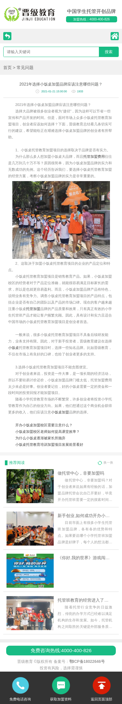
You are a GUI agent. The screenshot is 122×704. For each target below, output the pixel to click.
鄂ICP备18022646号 (87, 661)
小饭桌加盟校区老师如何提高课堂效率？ (47, 431)
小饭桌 (13, 348)
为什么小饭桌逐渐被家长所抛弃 (40, 438)
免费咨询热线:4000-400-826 (61, 650)
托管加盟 (33, 309)
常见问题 (25, 67)
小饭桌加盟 (60, 412)
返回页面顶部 (101, 699)
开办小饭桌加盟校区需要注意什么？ (44, 425)
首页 (7, 67)
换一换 (108, 462)
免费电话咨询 (20, 699)
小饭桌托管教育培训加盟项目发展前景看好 (49, 444)
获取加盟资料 (61, 699)
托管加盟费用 (94, 156)
